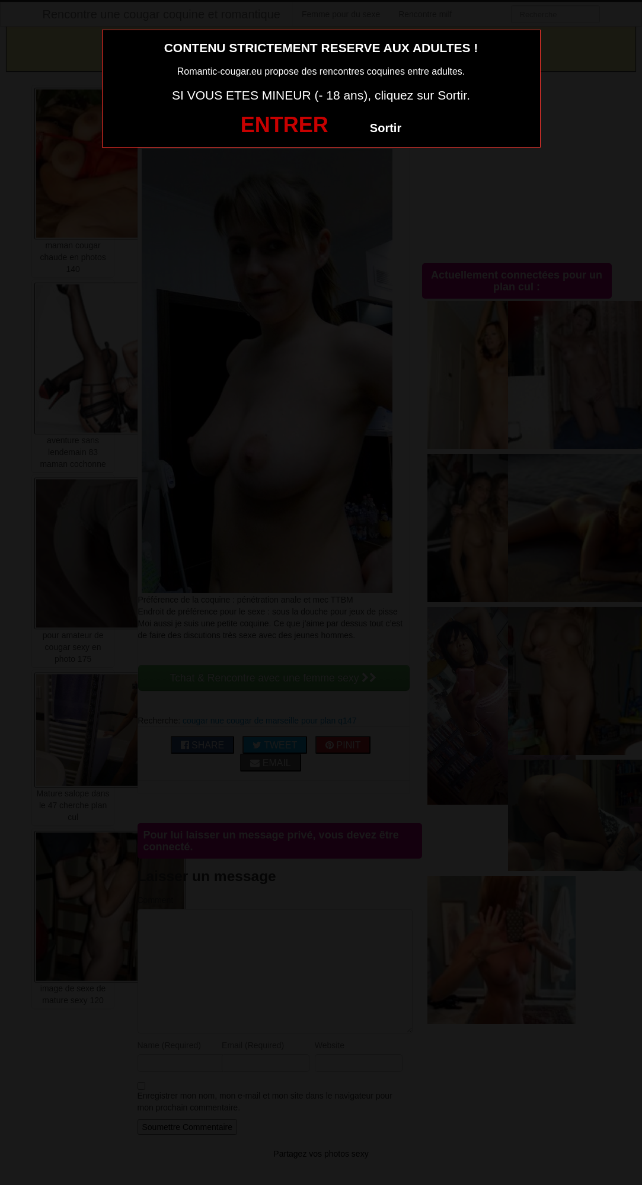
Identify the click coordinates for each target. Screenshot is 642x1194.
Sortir (385, 128)
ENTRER (284, 125)
